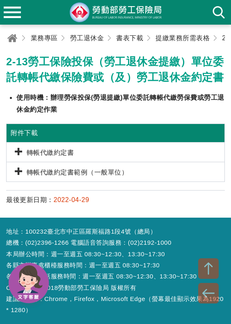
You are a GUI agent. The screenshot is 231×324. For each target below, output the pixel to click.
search (218, 12)
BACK (208, 293)
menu (12, 12)
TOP (208, 268)
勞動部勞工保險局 (115, 12)
